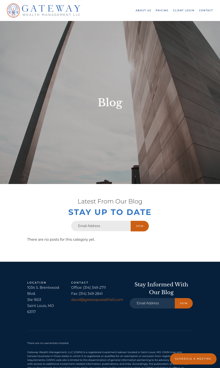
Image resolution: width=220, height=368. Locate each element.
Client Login (184, 10)
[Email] (101, 226)
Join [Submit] (140, 226)
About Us (143, 10)
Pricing (162, 10)
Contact (206, 10)
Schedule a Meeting (193, 358)
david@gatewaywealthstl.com (97, 300)
